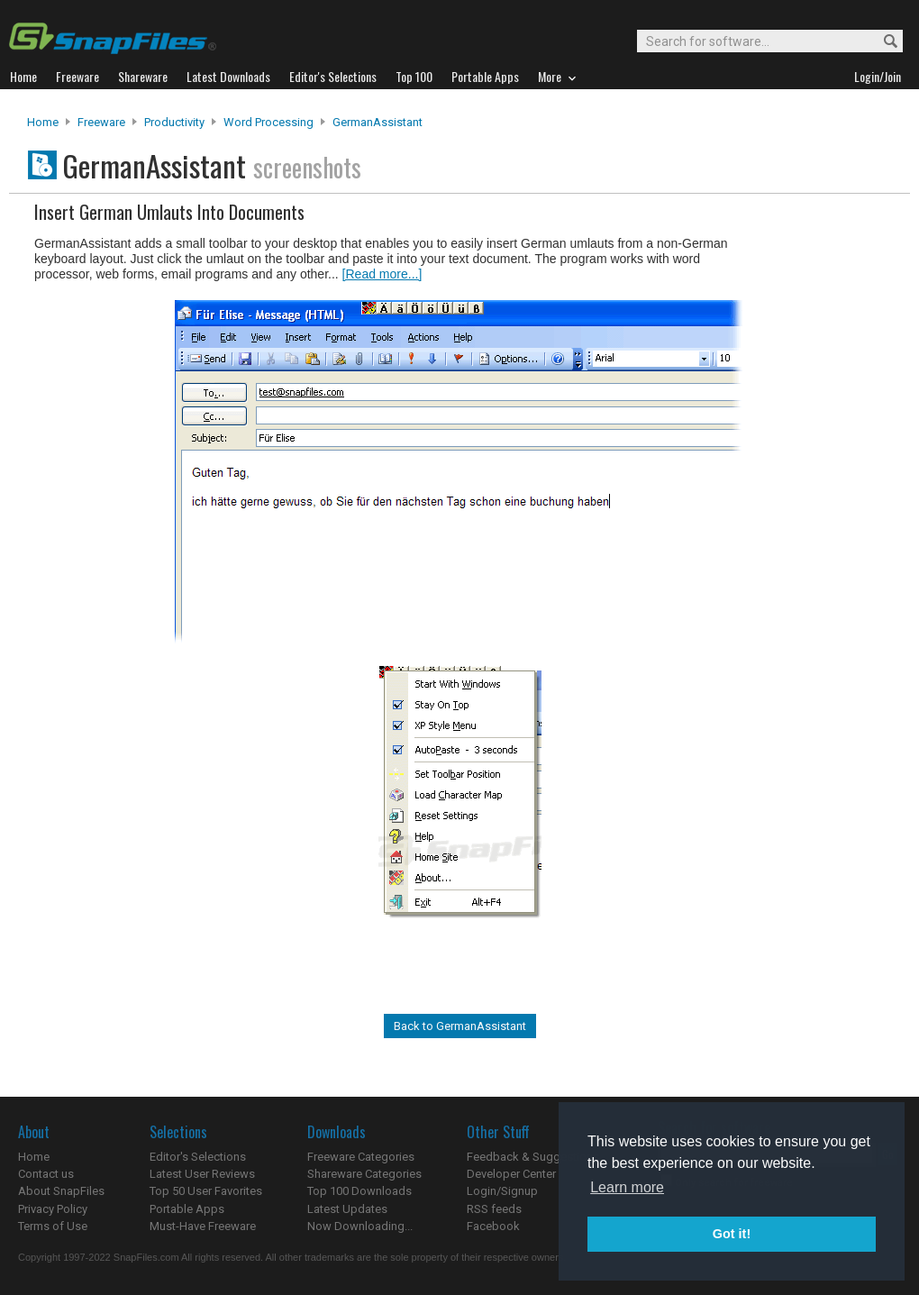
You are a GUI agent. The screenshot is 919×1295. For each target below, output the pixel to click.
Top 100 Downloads (359, 1191)
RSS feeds (494, 1209)
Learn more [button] (627, 1187)
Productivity (174, 122)
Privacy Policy (52, 1209)
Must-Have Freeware (203, 1226)
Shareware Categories (364, 1174)
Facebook (493, 1226)
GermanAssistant (377, 122)
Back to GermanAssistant (460, 1026)
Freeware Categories (360, 1156)
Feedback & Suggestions (533, 1156)
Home (43, 122)
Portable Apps (187, 1209)
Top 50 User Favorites (206, 1191)
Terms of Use (52, 1226)
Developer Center (511, 1174)
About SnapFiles (61, 1191)
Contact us (46, 1174)
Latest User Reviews (202, 1174)
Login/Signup (502, 1191)
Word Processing (268, 122)
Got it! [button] (732, 1234)
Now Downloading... (360, 1226)
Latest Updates (347, 1209)
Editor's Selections (198, 1156)
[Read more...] (382, 274)
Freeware (101, 122)
